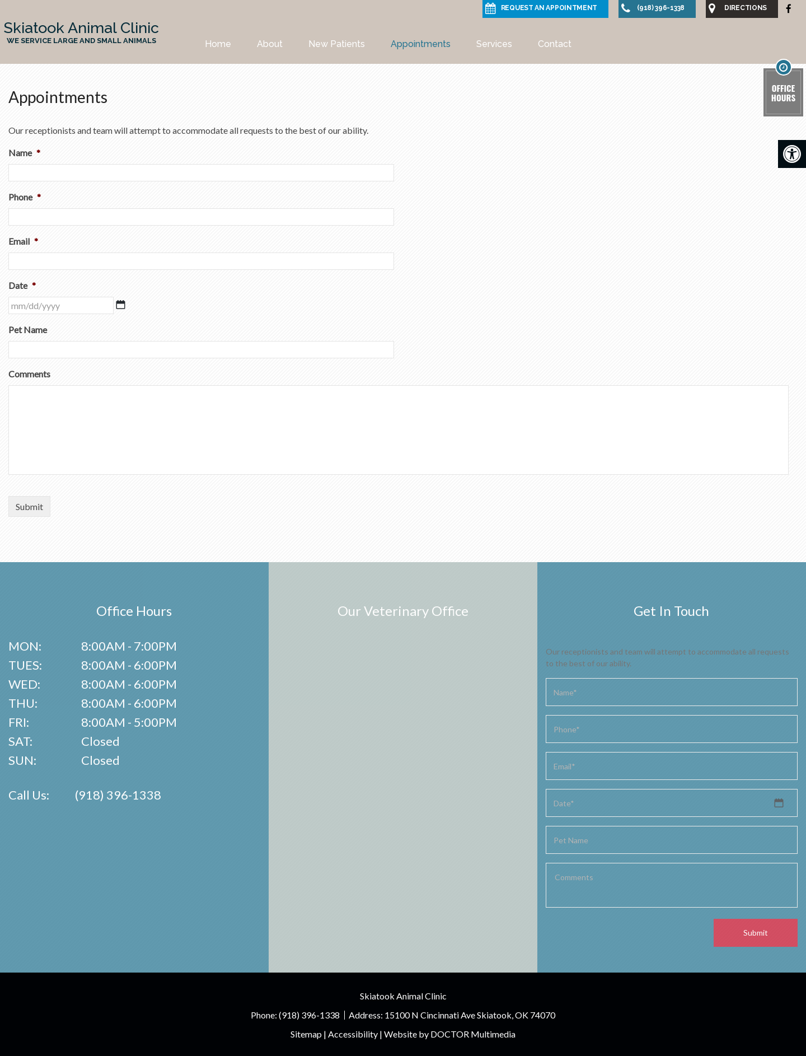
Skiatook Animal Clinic (81, 32)
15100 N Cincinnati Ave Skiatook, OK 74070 (470, 1015)
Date (22, 285)
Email (23, 241)
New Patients (336, 44)
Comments (29, 373)
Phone (24, 196)
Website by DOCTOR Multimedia (450, 1034)
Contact (554, 44)
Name (24, 152)
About (270, 44)
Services (494, 44)
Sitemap (306, 1034)
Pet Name (27, 329)
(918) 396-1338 (118, 794)
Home (218, 44)
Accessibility (353, 1034)
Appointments (421, 44)
